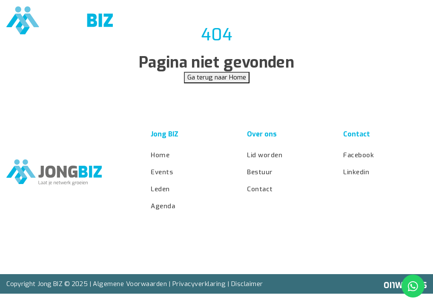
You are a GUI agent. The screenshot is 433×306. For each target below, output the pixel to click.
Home (154, 21)
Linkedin (356, 172)
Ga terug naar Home (216, 77)
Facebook (358, 155)
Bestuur (363, 21)
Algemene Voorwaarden (130, 284)
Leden (323, 21)
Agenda (232, 21)
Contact (406, 21)
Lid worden (279, 21)
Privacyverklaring (199, 284)
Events (192, 21)
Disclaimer (247, 284)
